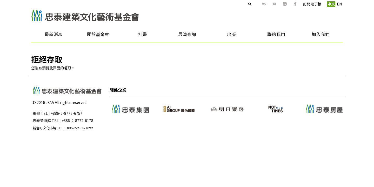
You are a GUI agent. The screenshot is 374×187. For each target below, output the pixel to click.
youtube (265, 3)
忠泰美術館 (42, 120)
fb (286, 3)
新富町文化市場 (44, 127)
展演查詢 (187, 34)
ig (275, 3)
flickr (254, 3)
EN (330, 3)
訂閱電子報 (303, 3)
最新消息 (51, 36)
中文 (321, 3)
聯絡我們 (276, 34)
